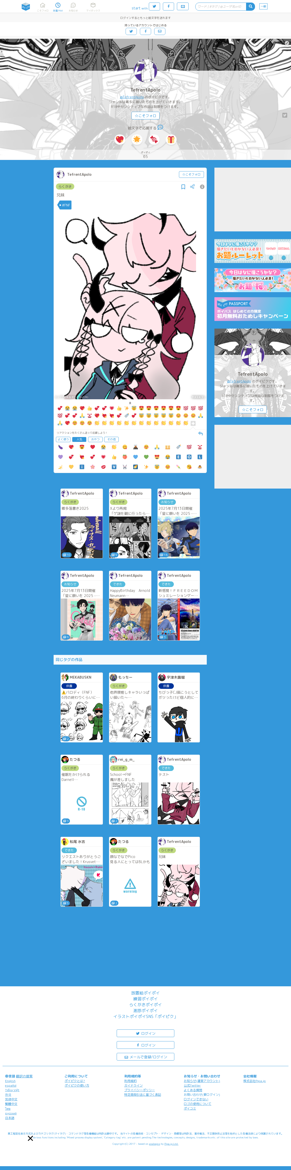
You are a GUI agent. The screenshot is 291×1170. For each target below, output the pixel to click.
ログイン (145, 1033)
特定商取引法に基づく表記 (142, 1094)
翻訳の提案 (24, 1076)
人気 (79, 439)
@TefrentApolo (132, 97)
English (10, 1081)
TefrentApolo (145, 90)
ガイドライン (133, 1085)
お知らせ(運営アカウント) (202, 1081)
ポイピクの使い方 (77, 1085)
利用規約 (130, 1081)
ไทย (7, 1108)
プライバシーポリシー (139, 1090)
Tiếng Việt (12, 1090)
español (10, 1085)
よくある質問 (193, 1090)
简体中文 (11, 1099)
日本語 (9, 1118)
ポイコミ (190, 1108)
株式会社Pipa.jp (254, 1081)
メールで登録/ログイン (145, 1056)
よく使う (63, 439)
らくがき (65, 186)
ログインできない (196, 1099)
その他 (111, 439)
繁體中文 (11, 1104)
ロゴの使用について (197, 1104)
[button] (30, 1138)
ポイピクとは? (75, 1081)
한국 (8, 1094)
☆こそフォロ (145, 115)
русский (11, 1113)
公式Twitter (192, 1085)
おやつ (95, 439)
